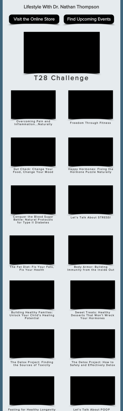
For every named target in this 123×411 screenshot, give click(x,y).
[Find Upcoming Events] (89, 19)
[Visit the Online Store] (34, 19)
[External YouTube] (62, 52)
